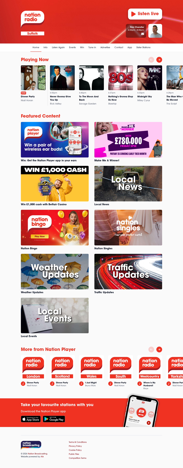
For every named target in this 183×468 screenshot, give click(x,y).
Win (82, 48)
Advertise (105, 48)
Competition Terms (77, 458)
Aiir (42, 457)
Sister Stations (143, 48)
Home (36, 48)
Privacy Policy (75, 446)
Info (46, 48)
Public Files (74, 454)
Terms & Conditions (78, 442)
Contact (118, 48)
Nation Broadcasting (37, 454)
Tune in (92, 48)
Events (72, 48)
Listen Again (58, 48)
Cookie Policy (75, 450)
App (129, 48)
